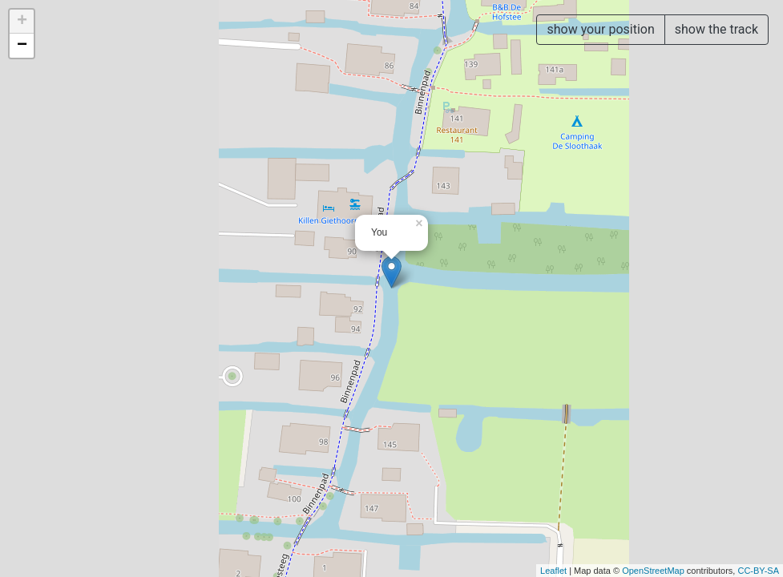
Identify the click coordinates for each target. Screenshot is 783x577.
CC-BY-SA (758, 570)
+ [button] (22, 22)
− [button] (22, 46)
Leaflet (553, 570)
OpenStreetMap (653, 570)
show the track (716, 29)
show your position (600, 29)
